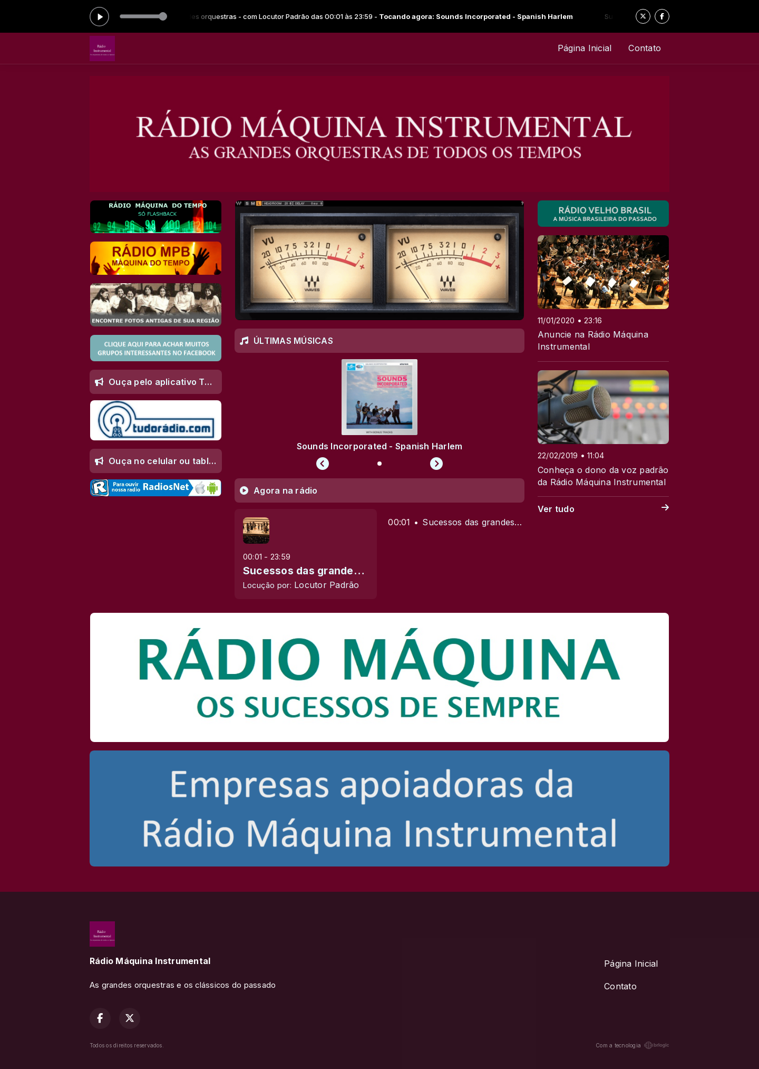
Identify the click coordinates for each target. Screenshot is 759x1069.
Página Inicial (584, 48)
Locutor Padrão (326, 585)
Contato (644, 48)
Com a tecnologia (632, 1045)
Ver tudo (603, 509)
